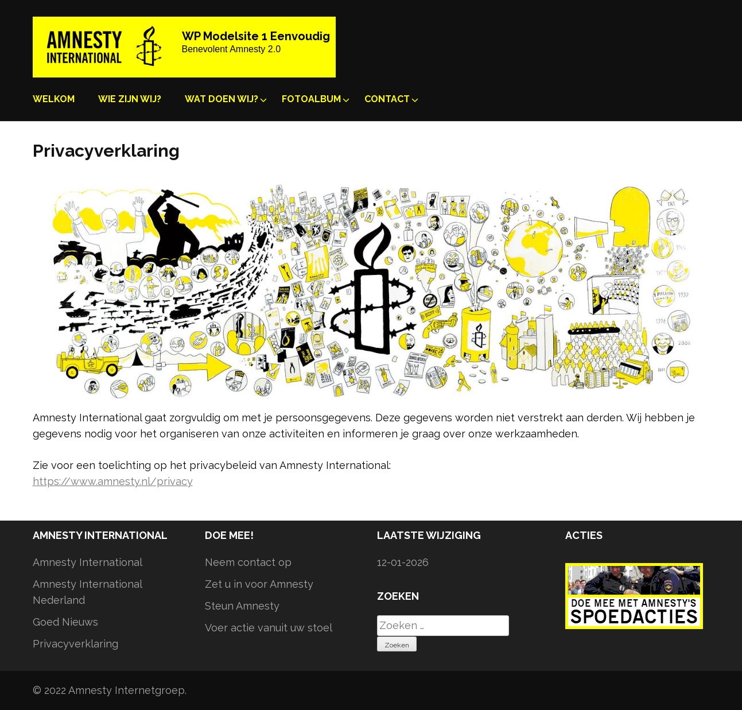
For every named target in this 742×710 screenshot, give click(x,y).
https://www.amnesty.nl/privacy (113, 481)
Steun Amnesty (242, 606)
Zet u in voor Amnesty (259, 584)
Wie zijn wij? (129, 99)
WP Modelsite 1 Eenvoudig (256, 36)
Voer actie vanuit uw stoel (268, 628)
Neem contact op (248, 562)
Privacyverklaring (75, 644)
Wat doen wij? (221, 99)
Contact (387, 99)
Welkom (54, 99)
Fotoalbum (311, 99)
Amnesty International (87, 562)
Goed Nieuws (65, 622)
